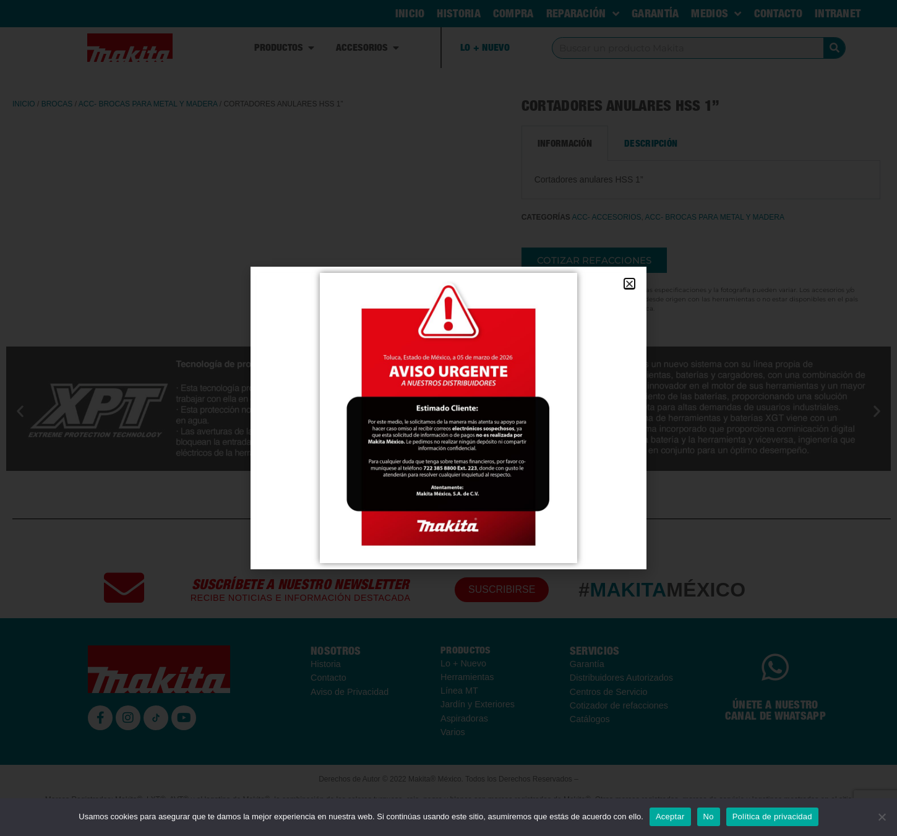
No (708, 816)
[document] (448, 418)
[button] (629, 283)
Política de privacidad (772, 816)
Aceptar (670, 816)
